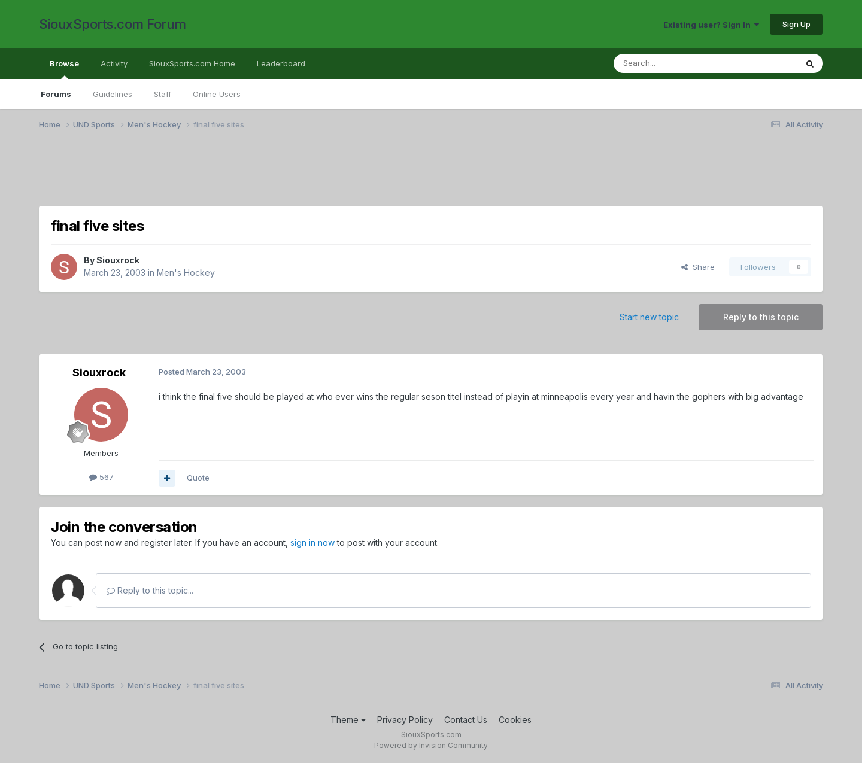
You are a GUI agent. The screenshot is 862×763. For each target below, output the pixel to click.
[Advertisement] (398, 175)
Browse (64, 69)
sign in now (312, 542)
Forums (56, 94)
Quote (198, 477)
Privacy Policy (405, 720)
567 (101, 477)
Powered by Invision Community (431, 745)
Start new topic (649, 317)
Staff (162, 94)
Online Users (217, 94)
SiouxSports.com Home (192, 63)
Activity (114, 63)
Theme (348, 720)
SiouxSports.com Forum (112, 24)
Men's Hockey (186, 272)
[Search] (675, 63)
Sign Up (796, 24)
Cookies (515, 720)
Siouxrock (117, 260)
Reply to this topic (761, 317)
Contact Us (465, 720)
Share (698, 267)
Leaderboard (281, 63)
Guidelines (112, 94)
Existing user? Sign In (711, 24)
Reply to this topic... (150, 590)
